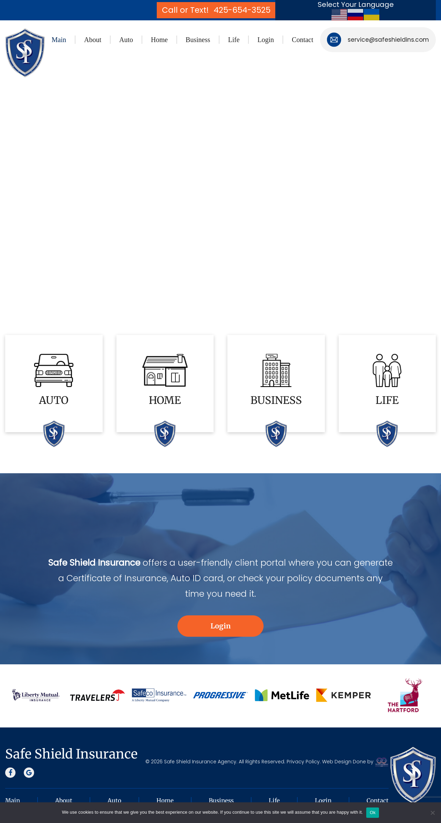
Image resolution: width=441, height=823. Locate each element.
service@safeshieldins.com (388, 40)
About (92, 39)
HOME (165, 400)
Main (59, 39)
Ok (373, 812)
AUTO (54, 400)
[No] (432, 812)
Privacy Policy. (304, 761)
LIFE (387, 400)
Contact (302, 39)
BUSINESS (276, 400)
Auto (126, 39)
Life (233, 39)
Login (265, 39)
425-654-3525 (242, 10)
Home (159, 39)
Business (198, 39)
